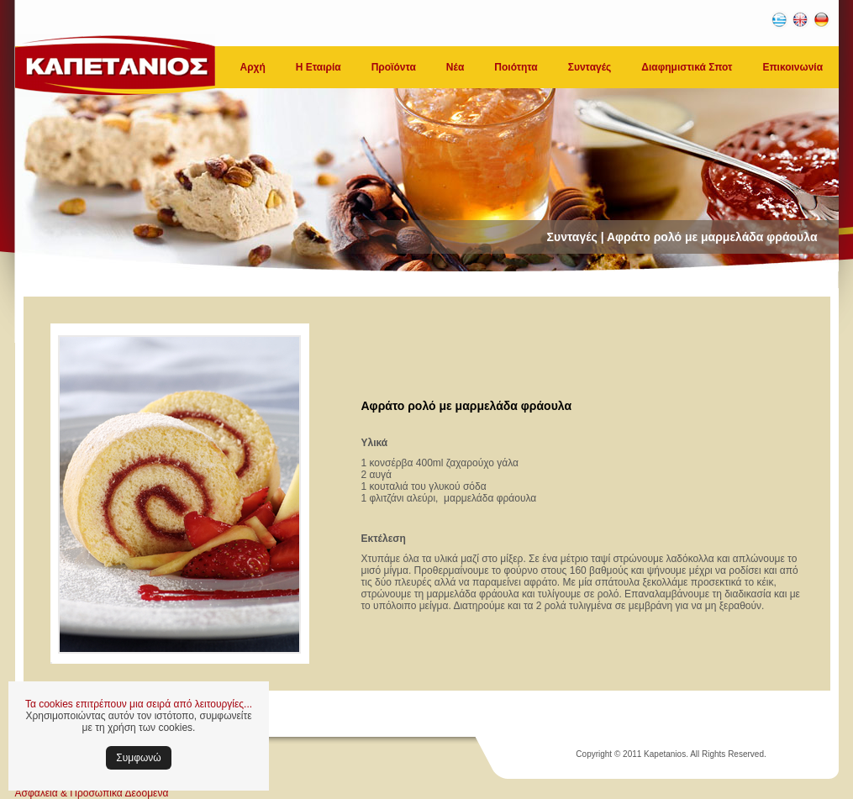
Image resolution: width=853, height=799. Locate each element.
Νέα (455, 67)
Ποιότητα (515, 67)
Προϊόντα (393, 67)
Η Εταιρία (318, 67)
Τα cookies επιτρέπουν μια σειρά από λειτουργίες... (138, 704)
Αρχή (253, 67)
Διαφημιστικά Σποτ (686, 67)
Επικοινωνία (792, 67)
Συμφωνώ (138, 758)
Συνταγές (590, 67)
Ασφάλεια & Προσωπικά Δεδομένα (92, 793)
